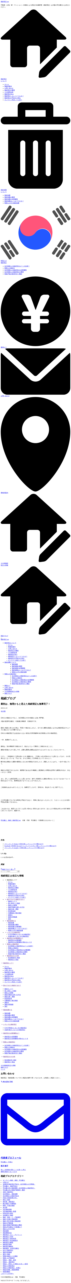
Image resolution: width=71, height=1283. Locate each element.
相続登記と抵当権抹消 (10, 1240)
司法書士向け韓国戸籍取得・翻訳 (14, 1190)
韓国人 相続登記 (9, 1262)
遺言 (9, 919)
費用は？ (7, 685)
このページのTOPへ (7, 1273)
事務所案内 (8, 86)
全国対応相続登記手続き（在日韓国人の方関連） (19, 1184)
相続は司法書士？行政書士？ (12, 1227)
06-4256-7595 (7, 1082)
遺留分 (10, 915)
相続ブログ (8, 693)
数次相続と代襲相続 (9, 1203)
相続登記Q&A (9, 94)
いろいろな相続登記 (12, 932)
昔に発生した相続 (14, 903)
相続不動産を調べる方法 (16, 907)
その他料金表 (8, 92)
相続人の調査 (12, 905)
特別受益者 (12, 911)
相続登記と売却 (8, 1236)
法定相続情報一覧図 (9, 1211)
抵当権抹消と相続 (14, 957)
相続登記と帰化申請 (9, 1238)
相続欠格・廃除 (13, 909)
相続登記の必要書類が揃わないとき (20, 942)
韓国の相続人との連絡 (10, 1256)
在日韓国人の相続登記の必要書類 (15, 270)
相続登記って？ (11, 880)
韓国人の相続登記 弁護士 (12, 1268)
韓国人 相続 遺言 (9, 1260)
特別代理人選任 (8, 1213)
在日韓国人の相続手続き (11, 1196)
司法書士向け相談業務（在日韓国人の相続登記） (19, 1188)
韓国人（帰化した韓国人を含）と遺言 (15, 1264)
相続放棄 (7, 195)
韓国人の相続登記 (10, 674)
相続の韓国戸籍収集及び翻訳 (12, 1225)
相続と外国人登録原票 (10, 1219)
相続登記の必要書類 (14, 940)
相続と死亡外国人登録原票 (12, 1221)
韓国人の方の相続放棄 (11, 203)
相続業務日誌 (7, 1233)
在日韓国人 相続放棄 (10, 1194)
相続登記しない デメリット (12, 1235)
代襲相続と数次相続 (14, 913)
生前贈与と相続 (8, 1215)
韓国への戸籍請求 (9, 1258)
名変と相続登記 (8, 1192)
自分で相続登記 (8, 1250)
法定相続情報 (7, 1209)
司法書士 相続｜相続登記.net (11, 820)
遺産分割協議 (12, 917)
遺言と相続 (6, 1254)
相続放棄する (10, 921)
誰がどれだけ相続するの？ (15, 899)
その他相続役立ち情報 (11, 691)
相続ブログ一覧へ (8, 869)
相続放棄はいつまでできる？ (14, 201)
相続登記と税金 (13, 959)
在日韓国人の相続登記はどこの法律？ (17, 266)
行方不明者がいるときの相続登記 (19, 934)
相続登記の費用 (9, 90)
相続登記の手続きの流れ (12, 98)
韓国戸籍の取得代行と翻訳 (13, 274)
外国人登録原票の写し (10, 1198)
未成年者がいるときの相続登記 (18, 936)
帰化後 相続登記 (9, 1201)
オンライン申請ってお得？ (13, 100)
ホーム (6, 84)
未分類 (3, 711)
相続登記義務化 (8, 1246)
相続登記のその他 (12, 956)
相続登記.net (5, 1)
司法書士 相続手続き (10, 1186)
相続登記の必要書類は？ (14, 938)
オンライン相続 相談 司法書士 (14, 1180)
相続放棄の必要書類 (11, 199)
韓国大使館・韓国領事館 (11, 1270)
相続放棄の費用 (9, 197)
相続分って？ (12, 901)
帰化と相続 (6, 1200)
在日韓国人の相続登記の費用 (14, 272)
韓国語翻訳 (6, 1271)
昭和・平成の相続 (9, 1205)
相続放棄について (10, 662)
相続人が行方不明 (9, 1229)
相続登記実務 (7, 1244)
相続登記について (10, 643)
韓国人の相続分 (9, 268)
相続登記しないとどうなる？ (14, 96)
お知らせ (6, 1182)
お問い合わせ (8, 88)
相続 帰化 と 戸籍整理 (12, 1217)
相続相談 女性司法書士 (11, 1248)
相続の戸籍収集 (8, 1223)
